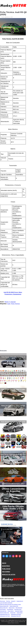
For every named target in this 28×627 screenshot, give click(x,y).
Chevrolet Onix (3, 611)
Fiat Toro (8, 601)
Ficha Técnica (15, 303)
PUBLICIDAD (6, 569)
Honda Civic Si (20, 601)
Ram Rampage (19, 607)
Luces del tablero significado (6, 602)
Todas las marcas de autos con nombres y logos (10, 604)
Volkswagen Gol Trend (5, 616)
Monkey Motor (11, 620)
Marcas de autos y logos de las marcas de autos (13, 438)
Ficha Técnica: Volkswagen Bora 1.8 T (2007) (13, 454)
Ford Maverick (10, 609)
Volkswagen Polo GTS (16, 616)
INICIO (4, 563)
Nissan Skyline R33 (4, 606)
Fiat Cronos (2, 601)
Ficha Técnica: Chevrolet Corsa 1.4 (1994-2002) (13, 390)
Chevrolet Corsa (17, 609)
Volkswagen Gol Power (16, 614)
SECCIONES (6, 571)
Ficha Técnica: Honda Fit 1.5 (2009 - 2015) (13, 422)
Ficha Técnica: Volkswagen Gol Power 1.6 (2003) (13, 357)
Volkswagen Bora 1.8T (5, 614)
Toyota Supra (19, 612)
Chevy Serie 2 (11, 611)
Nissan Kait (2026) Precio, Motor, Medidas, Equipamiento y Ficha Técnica (13, 406)
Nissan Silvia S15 (4, 607)
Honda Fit (13, 601)
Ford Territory (3, 609)
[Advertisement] (14, 334)
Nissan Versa (11, 607)
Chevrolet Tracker (19, 611)
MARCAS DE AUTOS (8, 574)
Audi (8, 303)
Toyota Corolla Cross (4, 612)
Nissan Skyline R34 (14, 606)
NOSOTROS (6, 566)
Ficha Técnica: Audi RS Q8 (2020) (13, 13)
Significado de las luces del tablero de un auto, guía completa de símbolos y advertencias (13, 373)
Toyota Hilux (13, 612)
